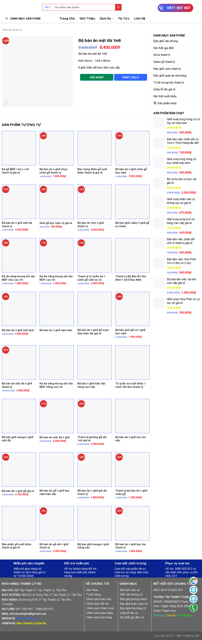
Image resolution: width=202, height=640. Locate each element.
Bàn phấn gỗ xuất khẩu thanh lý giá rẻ (16, 546)
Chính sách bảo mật (98, 599)
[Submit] (118, 7)
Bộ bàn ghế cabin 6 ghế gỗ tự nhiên (132, 224)
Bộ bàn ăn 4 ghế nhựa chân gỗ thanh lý (53, 171)
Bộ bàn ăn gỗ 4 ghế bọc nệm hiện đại (55, 492)
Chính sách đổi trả (97, 603)
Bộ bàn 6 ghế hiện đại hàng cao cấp (91, 385)
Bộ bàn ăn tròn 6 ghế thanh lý (90, 224)
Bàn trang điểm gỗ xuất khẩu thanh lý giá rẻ (92, 171)
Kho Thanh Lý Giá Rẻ (31, 623)
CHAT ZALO (130, 77)
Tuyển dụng (93, 594)
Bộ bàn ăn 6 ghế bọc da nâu (130, 439)
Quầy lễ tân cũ (129, 612)
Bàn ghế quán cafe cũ (133, 603)
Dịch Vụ (106, 18)
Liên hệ (170, 615)
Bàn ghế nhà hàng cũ (133, 608)
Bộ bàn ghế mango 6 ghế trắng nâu (93, 546)
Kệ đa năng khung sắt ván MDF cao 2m (56, 278)
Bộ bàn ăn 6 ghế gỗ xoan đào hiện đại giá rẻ (93, 331)
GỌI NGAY (97, 77)
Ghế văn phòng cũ (131, 594)
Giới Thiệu (87, 18)
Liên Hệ (139, 18)
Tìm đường (185, 615)
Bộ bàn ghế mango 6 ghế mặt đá (17, 439)
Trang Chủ (67, 18)
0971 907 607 (179, 8)
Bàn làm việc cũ (130, 590)
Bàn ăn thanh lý (12, 29)
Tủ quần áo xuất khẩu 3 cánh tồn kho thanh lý (130, 385)
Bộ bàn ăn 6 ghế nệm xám (56, 330)
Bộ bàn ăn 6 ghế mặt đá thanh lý (17, 224)
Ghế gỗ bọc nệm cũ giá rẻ (56, 222)
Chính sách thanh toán (100, 608)
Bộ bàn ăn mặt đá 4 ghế (55, 437)
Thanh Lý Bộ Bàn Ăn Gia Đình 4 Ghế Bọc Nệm (130, 278)
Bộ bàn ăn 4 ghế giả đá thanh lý (92, 492)
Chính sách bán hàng (99, 617)
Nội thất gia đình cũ (132, 617)
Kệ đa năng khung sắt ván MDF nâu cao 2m (18, 278)
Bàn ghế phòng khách (133, 599)
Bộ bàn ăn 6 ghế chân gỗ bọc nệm (131, 171)
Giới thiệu (92, 590)
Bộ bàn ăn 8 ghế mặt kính (18, 330)
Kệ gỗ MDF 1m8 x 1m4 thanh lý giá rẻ (15, 171)
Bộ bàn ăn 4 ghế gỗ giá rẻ (18, 490)
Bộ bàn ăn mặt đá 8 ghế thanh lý (17, 385)
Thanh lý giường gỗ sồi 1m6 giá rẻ (92, 439)
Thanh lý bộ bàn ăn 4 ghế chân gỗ (131, 492)
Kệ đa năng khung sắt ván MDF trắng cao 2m (56, 385)
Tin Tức (124, 18)
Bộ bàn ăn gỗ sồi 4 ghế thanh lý (54, 546)
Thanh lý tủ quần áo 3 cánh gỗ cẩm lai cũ (91, 278)
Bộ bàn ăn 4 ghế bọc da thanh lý (130, 546)
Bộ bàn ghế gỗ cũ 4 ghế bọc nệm (130, 331)
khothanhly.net (26, 618)
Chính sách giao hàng (99, 612)
